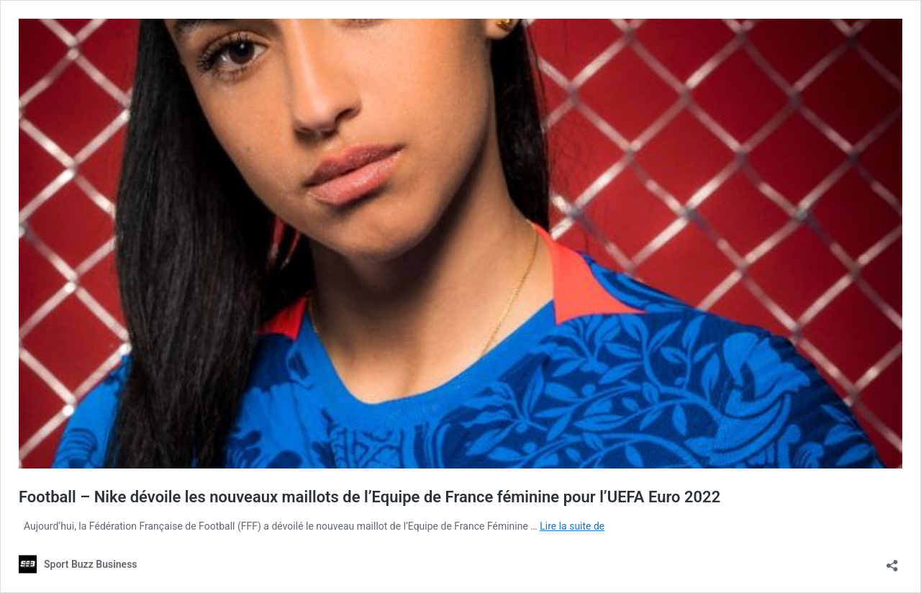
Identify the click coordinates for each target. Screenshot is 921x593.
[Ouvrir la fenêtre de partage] (892, 561)
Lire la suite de (572, 526)
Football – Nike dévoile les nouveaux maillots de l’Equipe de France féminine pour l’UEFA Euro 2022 (369, 497)
